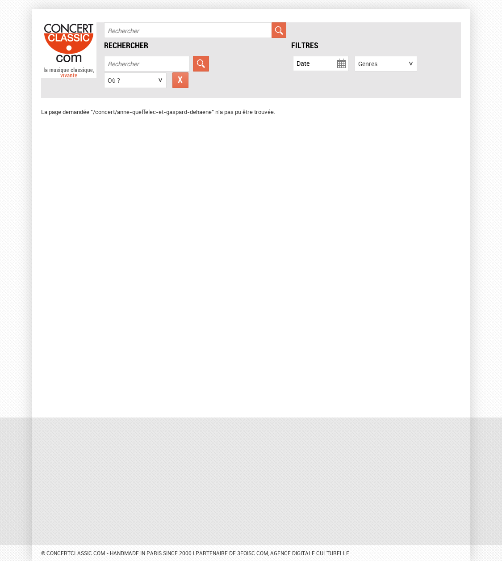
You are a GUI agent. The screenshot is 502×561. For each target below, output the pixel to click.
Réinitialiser (180, 80)
